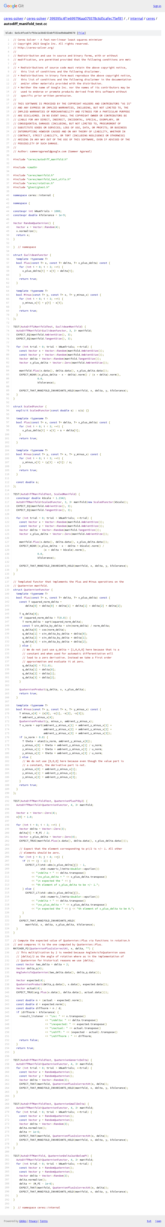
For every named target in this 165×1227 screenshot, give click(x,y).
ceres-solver (13, 18)
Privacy (33, 1221)
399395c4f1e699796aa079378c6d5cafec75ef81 (86, 18)
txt (149, 1221)
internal (136, 18)
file (81, 33)
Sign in (157, 6)
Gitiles (22, 1221)
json (158, 1221)
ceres (150, 18)
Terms (44, 1221)
